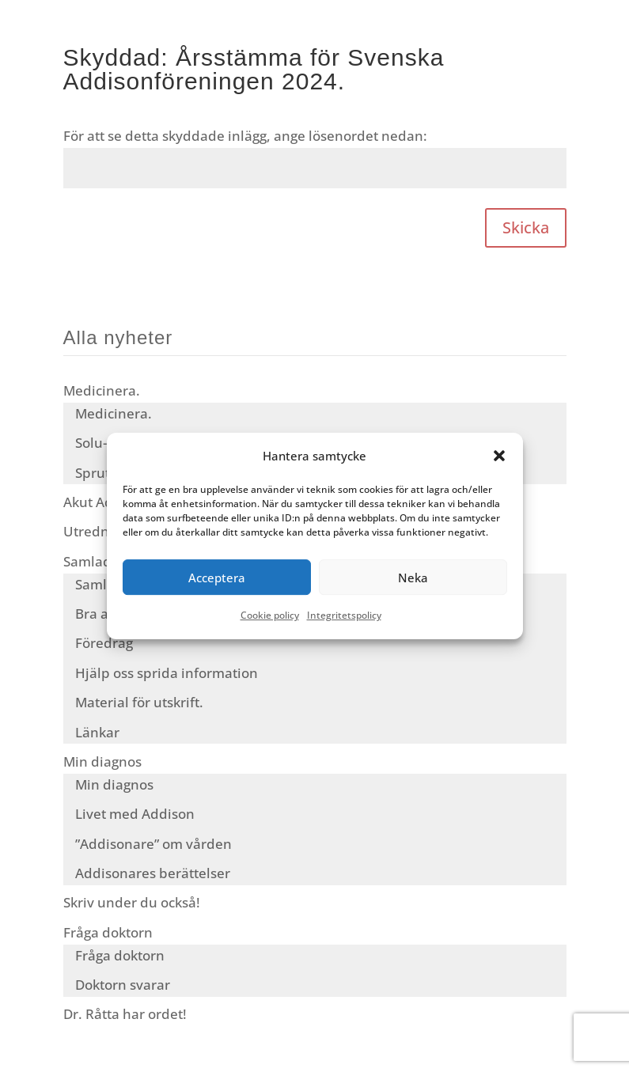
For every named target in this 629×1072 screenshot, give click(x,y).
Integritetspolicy (344, 616)
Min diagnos (102, 761)
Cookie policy (270, 616)
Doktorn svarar (122, 984)
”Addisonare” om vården (153, 844)
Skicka (525, 227)
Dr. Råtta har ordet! (125, 1014)
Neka (413, 577)
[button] (499, 456)
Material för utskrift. (139, 702)
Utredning (96, 531)
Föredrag (104, 643)
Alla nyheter (118, 337)
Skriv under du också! (131, 902)
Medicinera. (101, 390)
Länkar (97, 732)
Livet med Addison (135, 814)
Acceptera (216, 577)
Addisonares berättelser (152, 873)
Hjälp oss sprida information (166, 673)
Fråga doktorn (108, 932)
